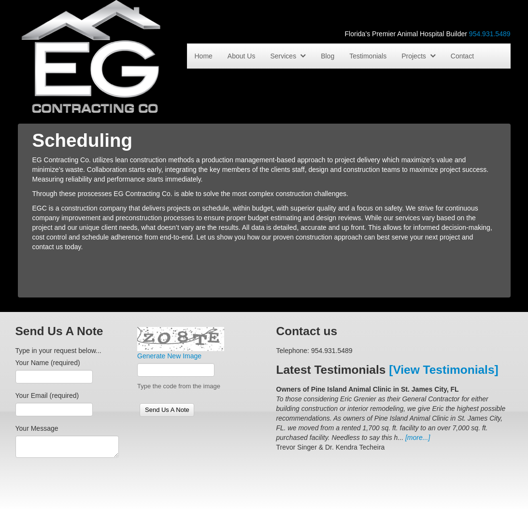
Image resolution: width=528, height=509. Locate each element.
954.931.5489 (490, 34)
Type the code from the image (178, 386)
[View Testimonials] (443, 369)
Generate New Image (169, 356)
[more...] (417, 437)
